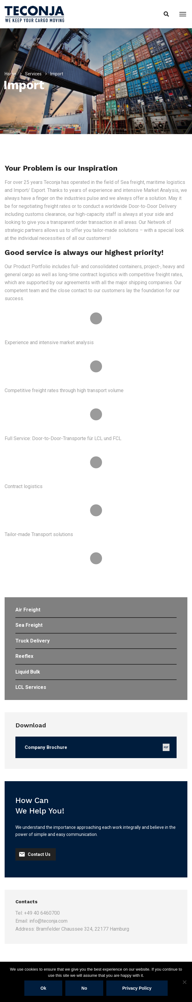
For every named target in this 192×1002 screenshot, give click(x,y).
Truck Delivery (32, 641)
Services (33, 73)
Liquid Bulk (27, 672)
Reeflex (24, 656)
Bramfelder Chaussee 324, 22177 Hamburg (82, 929)
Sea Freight (29, 625)
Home (10, 73)
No (84, 988)
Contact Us (35, 854)
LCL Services (30, 687)
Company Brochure (46, 747)
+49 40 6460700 (42, 913)
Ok (43, 988)
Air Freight (27, 610)
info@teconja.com (48, 921)
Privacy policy (137, 988)
